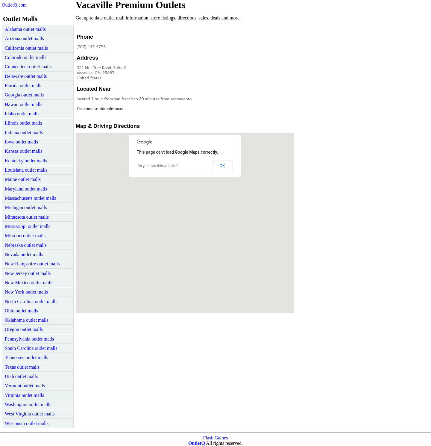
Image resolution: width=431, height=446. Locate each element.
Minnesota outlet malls (27, 217)
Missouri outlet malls (25, 235)
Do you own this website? (158, 166)
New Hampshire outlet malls (32, 263)
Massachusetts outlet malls (30, 198)
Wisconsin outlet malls (26, 423)
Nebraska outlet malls (26, 245)
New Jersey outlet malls (28, 273)
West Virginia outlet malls (29, 413)
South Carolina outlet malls (31, 348)
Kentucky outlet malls (26, 160)
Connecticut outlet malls (28, 66)
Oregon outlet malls (24, 329)
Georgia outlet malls (24, 94)
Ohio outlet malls (21, 310)
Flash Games (215, 437)
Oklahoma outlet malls (26, 320)
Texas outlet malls (22, 367)
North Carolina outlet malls (31, 301)
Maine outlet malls (23, 179)
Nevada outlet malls (24, 254)
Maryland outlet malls (26, 188)
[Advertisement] (244, 70)
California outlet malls (26, 48)
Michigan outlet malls (26, 207)
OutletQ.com (14, 4)
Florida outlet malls (23, 85)
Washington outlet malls (28, 404)
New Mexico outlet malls (29, 282)
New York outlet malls (26, 291)
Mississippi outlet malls (27, 226)
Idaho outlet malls (22, 113)
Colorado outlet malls (25, 57)
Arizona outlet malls (24, 38)
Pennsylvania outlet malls (29, 338)
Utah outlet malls (21, 376)
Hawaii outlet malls (23, 104)
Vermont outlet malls (25, 385)
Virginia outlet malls (24, 395)
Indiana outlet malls (24, 132)
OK (222, 166)
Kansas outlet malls (23, 151)
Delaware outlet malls (26, 76)
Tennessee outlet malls (26, 357)
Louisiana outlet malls (26, 170)
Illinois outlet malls (23, 123)
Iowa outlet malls (21, 141)
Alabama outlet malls (25, 29)
